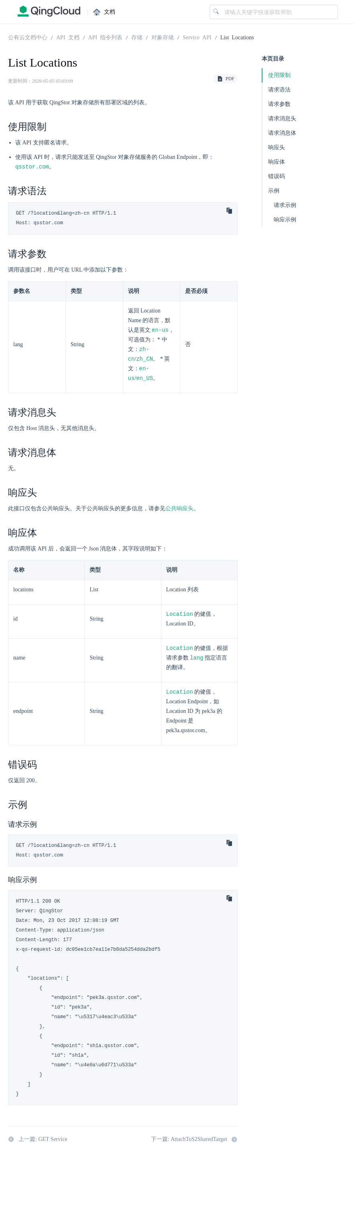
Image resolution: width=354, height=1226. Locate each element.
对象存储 (162, 37)
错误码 (276, 176)
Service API (197, 37)
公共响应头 (179, 511)
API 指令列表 (105, 37)
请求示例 (285, 205)
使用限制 (279, 75)
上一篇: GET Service (37, 1143)
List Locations (237, 37)
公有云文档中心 (27, 37)
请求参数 (279, 104)
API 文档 (67, 37)
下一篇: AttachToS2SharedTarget (194, 1143)
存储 (136, 37)
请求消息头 (282, 119)
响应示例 (285, 220)
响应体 (276, 162)
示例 (273, 191)
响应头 (276, 147)
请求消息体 (282, 133)
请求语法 (279, 90)
